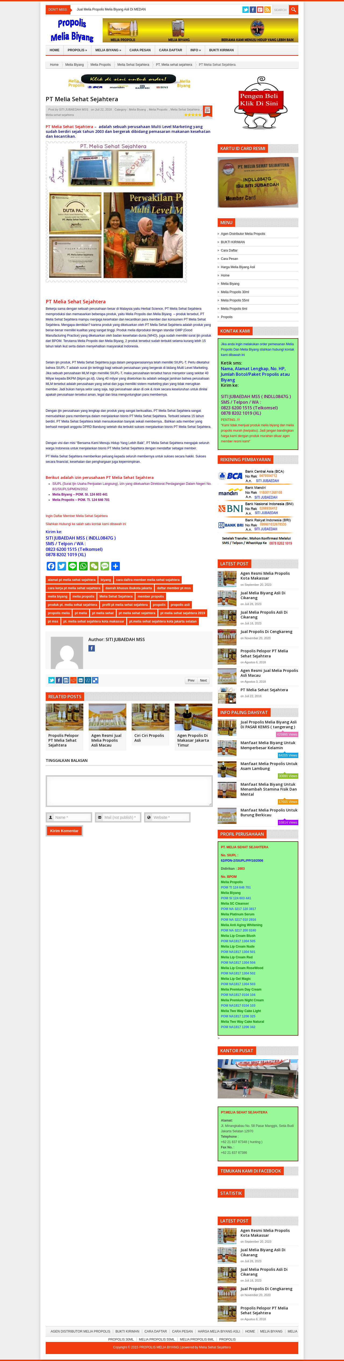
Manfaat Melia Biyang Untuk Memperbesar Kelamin (268, 745)
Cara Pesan (140, 50)
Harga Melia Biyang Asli (238, 267)
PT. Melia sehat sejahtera (174, 65)
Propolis (77, 50)
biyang (106, 580)
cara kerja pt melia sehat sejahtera (74, 588)
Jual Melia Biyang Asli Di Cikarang (263, 595)
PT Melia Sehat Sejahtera (82, 99)
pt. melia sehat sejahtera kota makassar (93, 621)
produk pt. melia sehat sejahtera (72, 605)
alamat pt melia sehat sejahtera (71, 580)
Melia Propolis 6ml (234, 309)
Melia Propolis (101, 65)
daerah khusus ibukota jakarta (128, 588)
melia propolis (83, 596)
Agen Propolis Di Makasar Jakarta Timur (193, 740)
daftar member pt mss (174, 588)
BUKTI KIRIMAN (233, 242)
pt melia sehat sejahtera (137, 613)
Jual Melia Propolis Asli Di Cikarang (264, 615)
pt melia (81, 613)
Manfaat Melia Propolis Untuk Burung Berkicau (269, 812)
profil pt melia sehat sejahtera (125, 605)
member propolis (151, 596)
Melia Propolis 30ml (235, 292)
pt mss (53, 621)
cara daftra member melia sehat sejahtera (148, 580)
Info (196, 50)
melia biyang (57, 596)
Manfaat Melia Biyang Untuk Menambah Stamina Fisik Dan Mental (269, 789)
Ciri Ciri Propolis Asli (149, 738)
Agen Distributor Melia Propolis (243, 234)
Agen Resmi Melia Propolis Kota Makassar (265, 576)
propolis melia (59, 613)
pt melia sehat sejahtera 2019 (182, 613)
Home (54, 50)
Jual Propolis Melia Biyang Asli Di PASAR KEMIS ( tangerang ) (269, 724)
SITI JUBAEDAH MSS (73, 109)
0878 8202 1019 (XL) (66, 555)
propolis (159, 605)
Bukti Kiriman (221, 50)
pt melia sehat (103, 613)
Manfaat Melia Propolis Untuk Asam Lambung (269, 766)
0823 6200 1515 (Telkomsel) (74, 549)
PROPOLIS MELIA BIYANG (159, 1347)
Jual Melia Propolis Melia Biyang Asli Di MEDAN (111, 9)
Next (203, 680)
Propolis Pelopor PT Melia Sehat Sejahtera (63, 740)
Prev (191, 680)
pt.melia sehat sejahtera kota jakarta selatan (163, 621)
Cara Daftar (170, 50)
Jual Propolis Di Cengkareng (266, 631)
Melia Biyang (108, 50)
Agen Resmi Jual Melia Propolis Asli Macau (106, 740)
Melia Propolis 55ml (235, 300)
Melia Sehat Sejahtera (133, 65)
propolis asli (180, 605)
